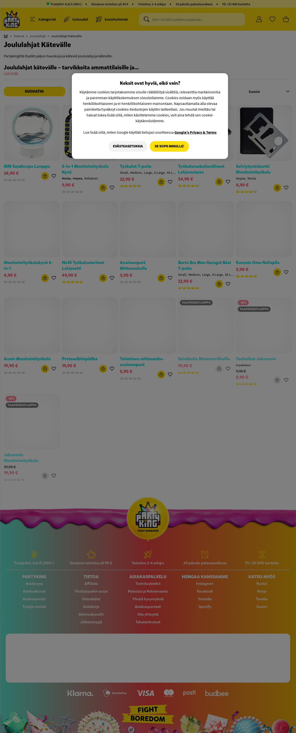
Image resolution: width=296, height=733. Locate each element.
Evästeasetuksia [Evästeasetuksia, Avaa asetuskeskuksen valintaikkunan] (127, 146)
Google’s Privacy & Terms (195, 132)
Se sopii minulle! (169, 146)
